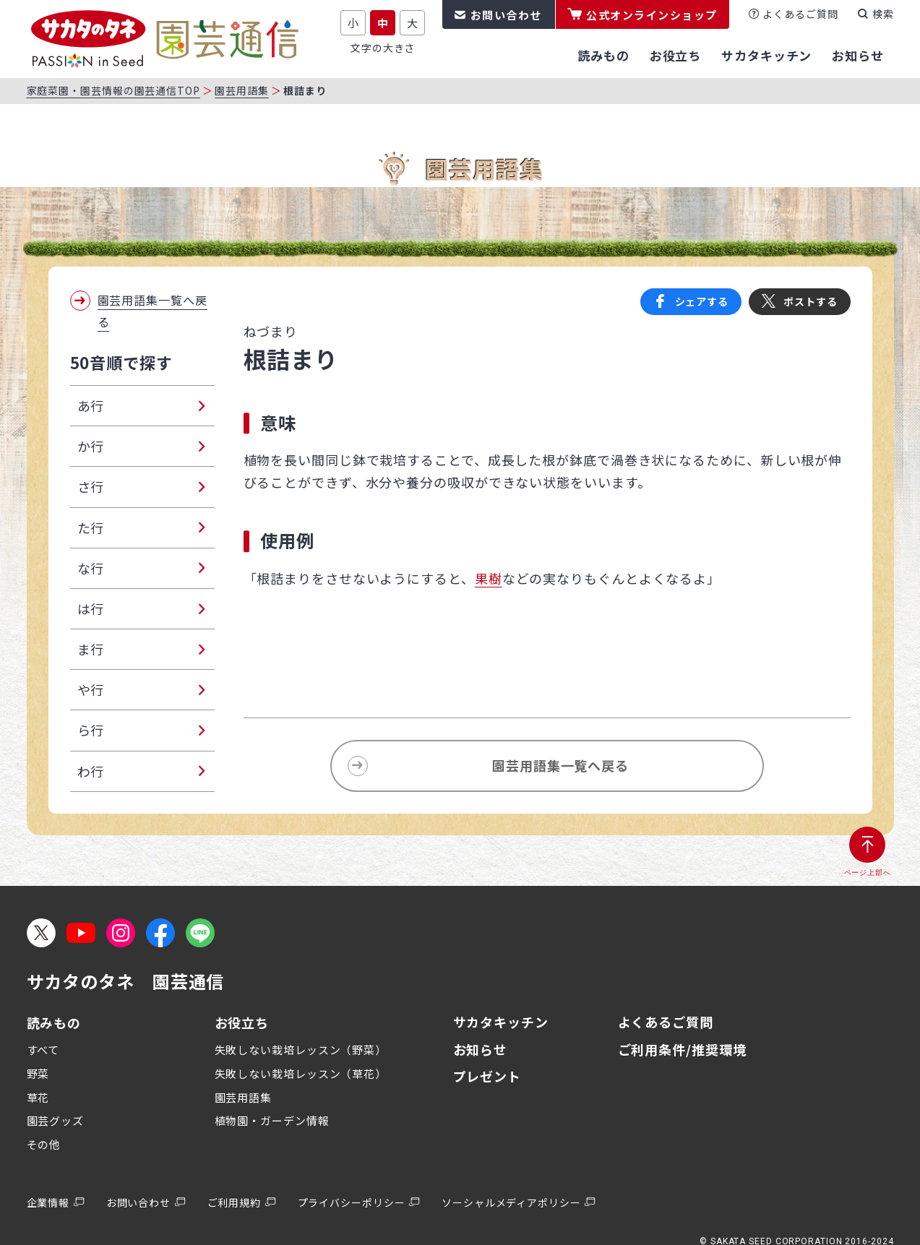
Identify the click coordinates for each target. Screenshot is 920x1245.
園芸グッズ (56, 1120)
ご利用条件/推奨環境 (682, 1049)
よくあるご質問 (800, 14)
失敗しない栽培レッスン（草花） (301, 1073)
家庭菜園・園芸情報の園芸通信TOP (113, 90)
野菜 (38, 1073)
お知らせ (480, 1049)
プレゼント (487, 1076)
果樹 (488, 578)
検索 (883, 14)
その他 (44, 1144)
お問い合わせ (506, 14)
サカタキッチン (501, 1021)
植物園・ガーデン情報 (272, 1120)
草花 (38, 1097)
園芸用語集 (242, 90)
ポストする (810, 301)
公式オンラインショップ (652, 14)
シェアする (702, 301)
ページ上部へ (867, 872)
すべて (43, 1049)
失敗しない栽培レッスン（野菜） (301, 1049)
